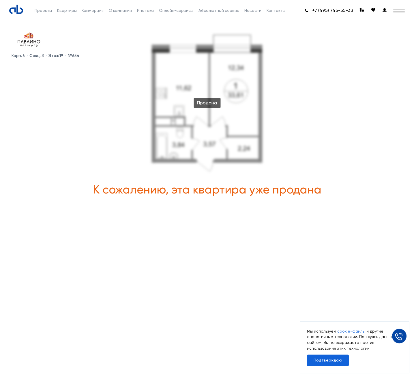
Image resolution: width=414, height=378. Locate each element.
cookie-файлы (351, 331)
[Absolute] (16, 9)
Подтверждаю (328, 360)
